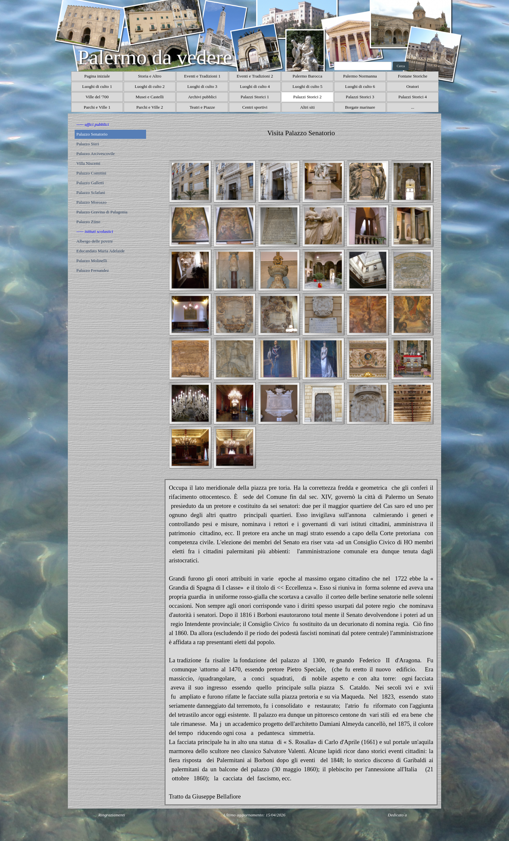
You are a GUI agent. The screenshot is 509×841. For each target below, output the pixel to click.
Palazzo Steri (87, 143)
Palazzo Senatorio (91, 134)
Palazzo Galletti (90, 182)
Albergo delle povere (94, 241)
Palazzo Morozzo (91, 202)
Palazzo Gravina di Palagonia (101, 212)
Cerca (401, 66)
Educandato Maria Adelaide (100, 250)
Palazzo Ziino (88, 221)
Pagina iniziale (97, 76)
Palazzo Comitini (91, 173)
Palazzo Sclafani (90, 192)
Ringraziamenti (111, 814)
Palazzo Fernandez (92, 270)
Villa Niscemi (88, 163)
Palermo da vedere (155, 57)
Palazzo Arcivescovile (95, 153)
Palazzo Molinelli (91, 260)
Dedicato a (397, 814)
